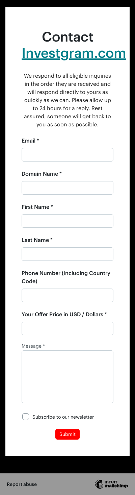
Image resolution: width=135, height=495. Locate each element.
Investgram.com (74, 52)
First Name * (37, 206)
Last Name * (37, 240)
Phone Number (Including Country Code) (66, 277)
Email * (30, 140)
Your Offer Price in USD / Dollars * (64, 314)
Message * (33, 346)
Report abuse (22, 484)
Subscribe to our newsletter (63, 417)
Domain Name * (42, 173)
